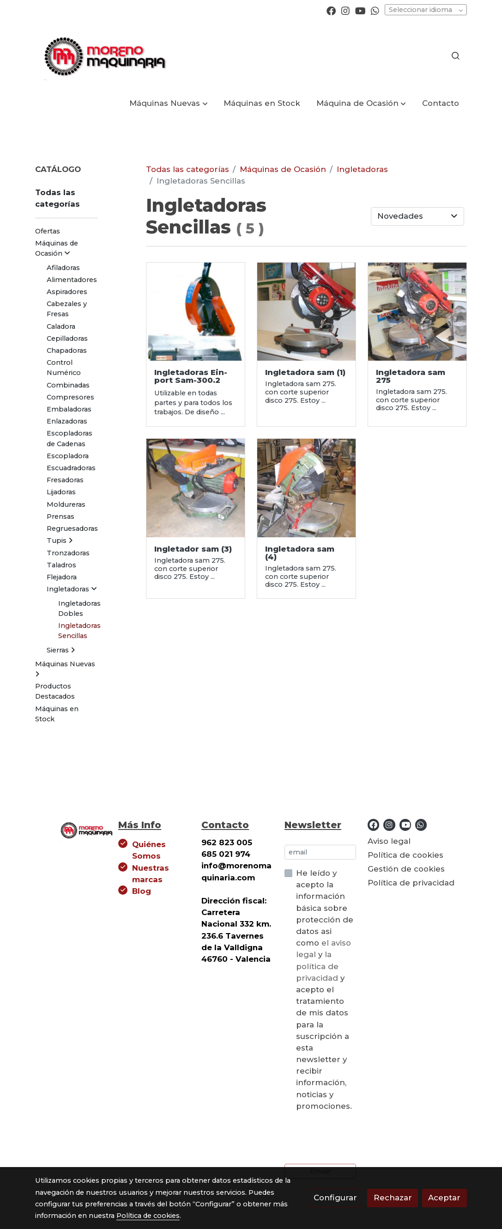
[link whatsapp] (375, 10)
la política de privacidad (318, 966)
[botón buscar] (455, 55)
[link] (103, 55)
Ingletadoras (362, 169)
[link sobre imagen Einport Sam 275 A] (417, 312)
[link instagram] (345, 10)
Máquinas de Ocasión (283, 169)
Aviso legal (389, 841)
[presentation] (354, 1138)
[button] (169, 103)
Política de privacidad (411, 882)
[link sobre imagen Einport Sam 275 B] (195, 488)
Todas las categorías (187, 169)
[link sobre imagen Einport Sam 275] (306, 488)
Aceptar (444, 1197)
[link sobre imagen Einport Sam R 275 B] (306, 312)
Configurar (335, 1197)
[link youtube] (360, 10)
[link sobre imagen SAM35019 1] (195, 312)
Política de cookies (405, 855)
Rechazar (393, 1197)
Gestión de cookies (406, 868)
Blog (141, 891)
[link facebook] (331, 10)
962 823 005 (226, 842)
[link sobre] (71, 829)
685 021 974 (225, 854)
